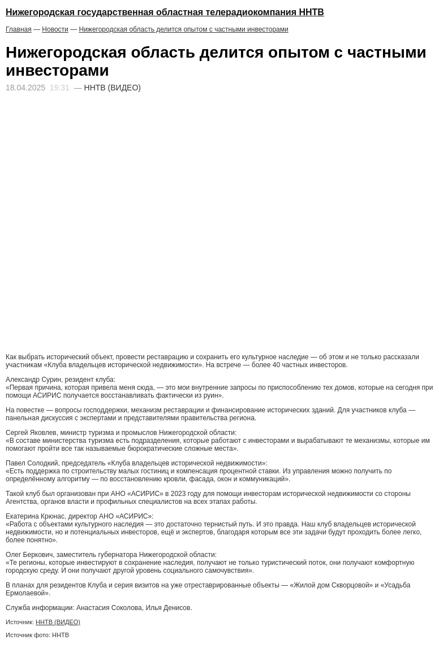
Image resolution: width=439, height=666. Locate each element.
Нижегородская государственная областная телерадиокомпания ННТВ (165, 12)
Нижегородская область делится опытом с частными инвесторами (183, 29)
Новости (55, 29)
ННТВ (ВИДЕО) (58, 622)
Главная (19, 29)
